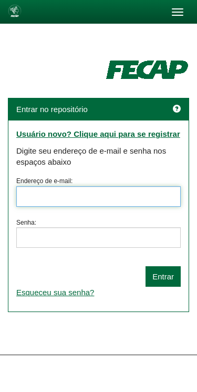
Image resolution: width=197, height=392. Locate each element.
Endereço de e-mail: (44, 181)
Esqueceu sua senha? (55, 292)
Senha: (26, 222)
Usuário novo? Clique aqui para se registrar (98, 133)
